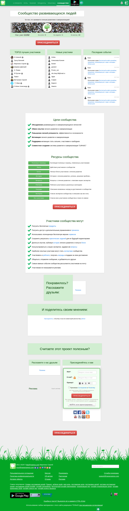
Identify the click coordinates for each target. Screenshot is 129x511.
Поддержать (63, 473)
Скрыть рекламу (55, 388)
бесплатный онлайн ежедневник (64, 486)
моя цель (67, 484)
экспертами (68, 251)
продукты (52, 226)
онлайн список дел (30, 488)
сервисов (72, 234)
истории (56, 243)
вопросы (74, 247)
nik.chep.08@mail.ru (56, 73)
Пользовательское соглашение (21, 473)
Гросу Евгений (17, 60)
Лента (39, 167)
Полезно (78, 290)
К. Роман (15, 70)
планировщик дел (83, 486)
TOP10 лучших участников (27, 52)
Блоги (39, 172)
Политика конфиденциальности (22, 476)
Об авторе (49, 476)
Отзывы (48, 479)
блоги (83, 243)
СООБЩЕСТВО (63, 3)
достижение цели (77, 484)
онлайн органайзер (43, 486)
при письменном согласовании (90, 505)
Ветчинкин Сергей (19, 80)
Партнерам (63, 476)
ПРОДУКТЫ (42, 3)
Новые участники (64, 52)
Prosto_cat (53, 70)
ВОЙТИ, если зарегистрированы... (82, 405)
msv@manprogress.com (25, 467)
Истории (39, 176)
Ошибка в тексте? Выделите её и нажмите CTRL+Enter (64, 501)
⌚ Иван (15, 83)
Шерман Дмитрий (18, 67)
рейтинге (46, 255)
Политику (91, 388)
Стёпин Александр (19, 86)
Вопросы (39, 180)
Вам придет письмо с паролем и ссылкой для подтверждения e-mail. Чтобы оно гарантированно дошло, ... (81, 400)
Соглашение (82, 388)
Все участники (39, 198)
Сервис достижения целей (35, 484)
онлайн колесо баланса (47, 488)
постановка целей (92, 484)
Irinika (51, 57)
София (52, 80)
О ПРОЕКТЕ (17, 3)
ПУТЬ (26, 3)
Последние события (101, 52)
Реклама (62, 479)
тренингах (75, 230)
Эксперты (38, 194)
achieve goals (58, 484)
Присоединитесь (48, 318)
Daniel (52, 64)
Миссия (48, 473)
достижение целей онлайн (25, 486)
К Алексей (16, 57)
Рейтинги (39, 185)
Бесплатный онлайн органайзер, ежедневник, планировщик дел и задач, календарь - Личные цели (102, 62)
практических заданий (57, 238)
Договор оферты (16, 479)
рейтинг (83, 318)
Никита (52, 86)
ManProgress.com (32, 465)
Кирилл (52, 83)
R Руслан (16, 73)
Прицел (49, 484)
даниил (52, 67)
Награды (39, 189)
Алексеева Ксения (56, 60)
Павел (15, 76)
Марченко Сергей (18, 64)
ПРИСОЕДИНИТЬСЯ (47, 43)
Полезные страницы (39, 163)
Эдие (51, 76)
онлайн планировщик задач (101, 486)
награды (61, 255)
